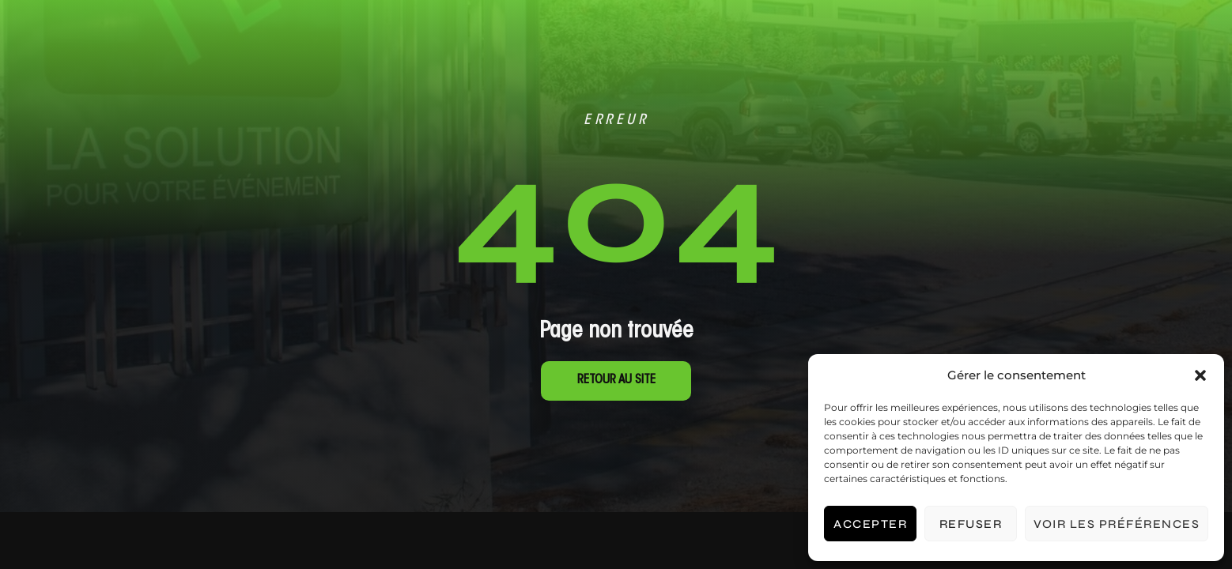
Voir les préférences (1117, 524)
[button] (1200, 375)
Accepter (870, 524)
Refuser (971, 524)
